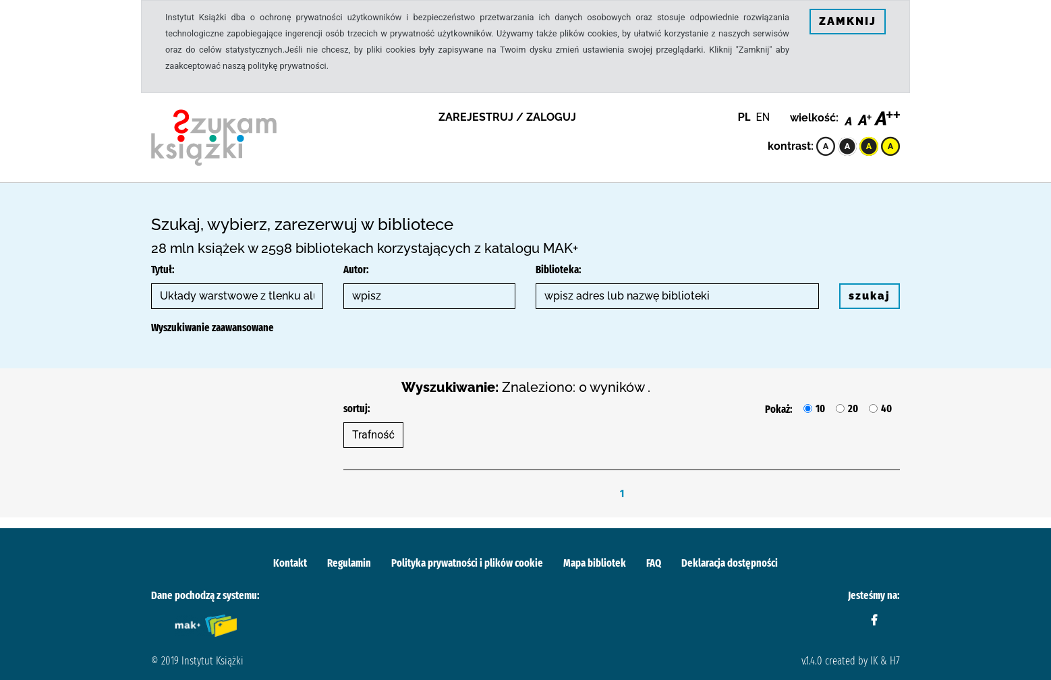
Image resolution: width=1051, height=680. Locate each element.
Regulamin (349, 563)
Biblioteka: (558, 269)
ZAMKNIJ (847, 21)
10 (820, 408)
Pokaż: (779, 409)
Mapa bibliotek (594, 563)
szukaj (869, 295)
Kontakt (290, 563)
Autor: (356, 269)
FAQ (653, 563)
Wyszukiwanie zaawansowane (212, 327)
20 (853, 408)
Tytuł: (163, 269)
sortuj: (356, 408)
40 (886, 408)
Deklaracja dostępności (729, 563)
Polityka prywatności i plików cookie (467, 563)
